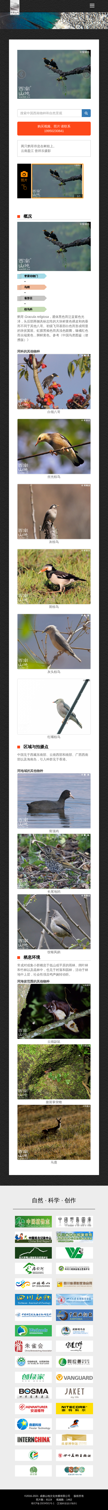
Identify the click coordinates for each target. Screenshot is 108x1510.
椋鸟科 (28, 309)
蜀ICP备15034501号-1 (42, 1503)
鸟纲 (27, 287)
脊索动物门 (31, 276)
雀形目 (28, 298)
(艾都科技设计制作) (67, 1503)
